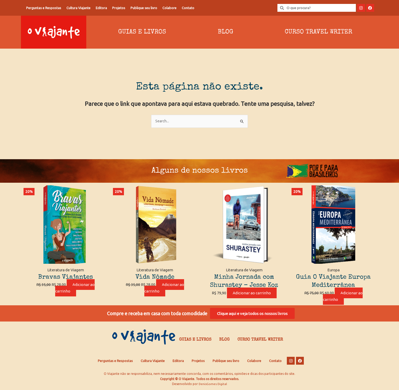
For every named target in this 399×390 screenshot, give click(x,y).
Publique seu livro (143, 8)
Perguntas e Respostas (43, 8)
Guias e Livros (142, 32)
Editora (101, 8)
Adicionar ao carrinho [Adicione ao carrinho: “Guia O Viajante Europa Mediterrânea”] (343, 296)
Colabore (169, 8)
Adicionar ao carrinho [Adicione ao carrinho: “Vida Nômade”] (164, 288)
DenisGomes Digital (212, 385)
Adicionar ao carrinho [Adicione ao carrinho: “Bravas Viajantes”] (75, 288)
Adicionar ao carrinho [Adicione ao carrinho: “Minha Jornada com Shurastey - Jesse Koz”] (252, 293)
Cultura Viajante (78, 8)
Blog (225, 32)
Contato (188, 8)
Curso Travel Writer (318, 32)
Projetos (118, 8)
